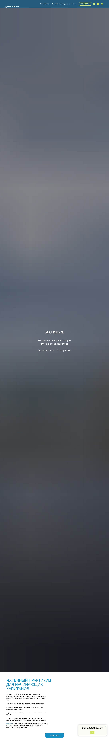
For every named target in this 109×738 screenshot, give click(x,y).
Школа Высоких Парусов (60, 4)
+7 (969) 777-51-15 (85, 4)
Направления (44, 4)
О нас (73, 4)
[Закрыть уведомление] (105, 726)
